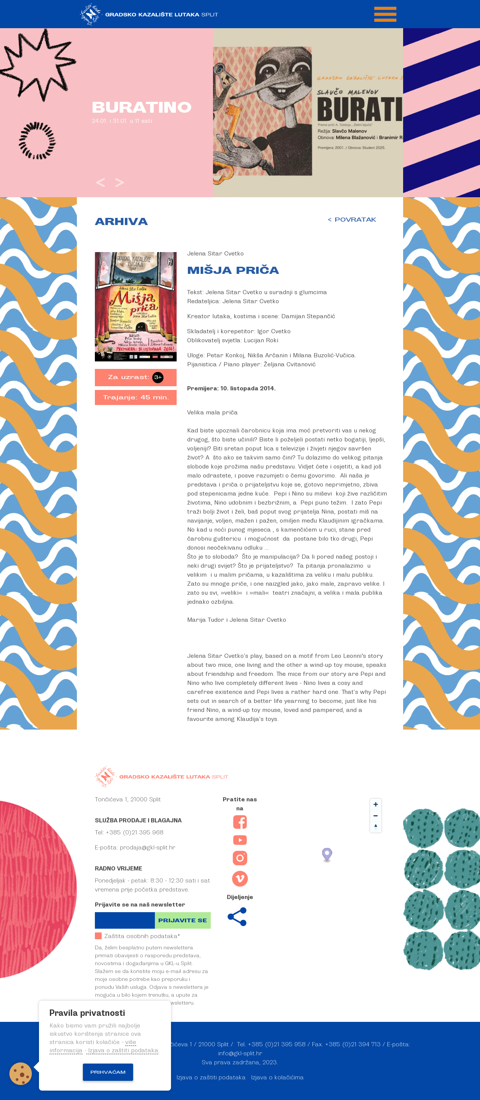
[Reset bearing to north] (375, 827)
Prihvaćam (108, 1072)
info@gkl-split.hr (240, 1053)
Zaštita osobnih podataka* (137, 936)
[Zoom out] (375, 815)
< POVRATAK (351, 219)
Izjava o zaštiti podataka (211, 1077)
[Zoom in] (375, 804)
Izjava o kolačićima (277, 1077)
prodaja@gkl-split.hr (147, 847)
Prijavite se (182, 920)
